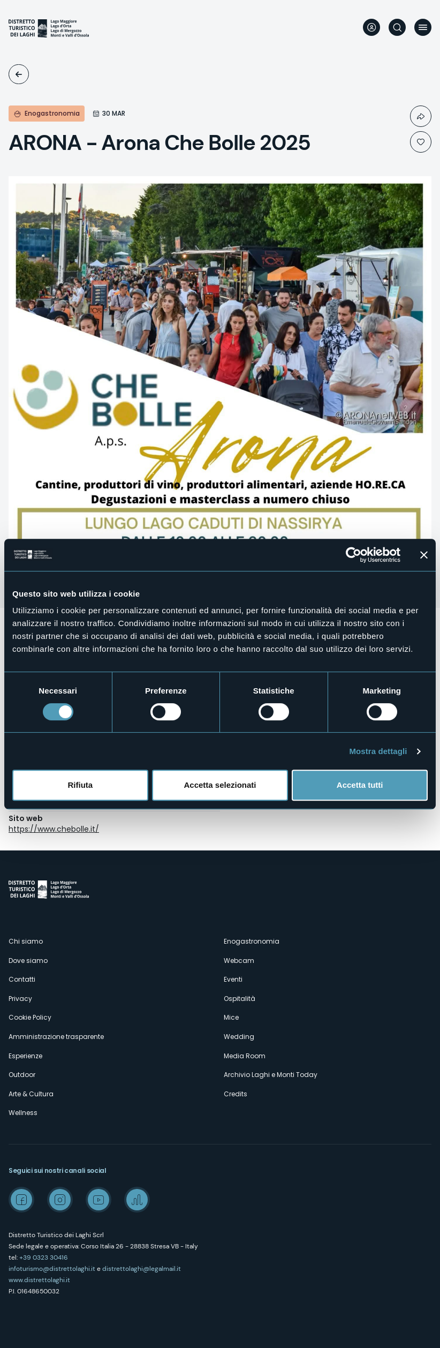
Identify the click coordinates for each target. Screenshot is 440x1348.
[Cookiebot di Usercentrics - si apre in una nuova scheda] (353, 555)
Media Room (244, 1055)
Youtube (98, 1200)
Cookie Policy (30, 1017)
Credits (235, 1093)
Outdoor (22, 1074)
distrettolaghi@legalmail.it (141, 1268)
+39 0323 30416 (43, 1257)
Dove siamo (28, 960)
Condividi (420, 116)
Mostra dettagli (378, 751)
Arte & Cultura (31, 1093)
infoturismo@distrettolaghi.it (52, 1268)
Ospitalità (239, 998)
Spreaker (137, 1200)
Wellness (23, 1112)
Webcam (239, 960)
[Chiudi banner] (424, 555)
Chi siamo (26, 941)
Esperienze (25, 1055)
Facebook (21, 1200)
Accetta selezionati (220, 784)
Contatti (22, 979)
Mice (231, 1017)
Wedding (239, 1036)
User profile (371, 27)
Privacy (20, 998)
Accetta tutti (360, 784)
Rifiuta (80, 784)
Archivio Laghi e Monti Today (270, 1074)
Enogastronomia (251, 941)
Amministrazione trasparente (56, 1036)
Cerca (397, 27)
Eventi (19, 74)
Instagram (60, 1200)
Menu (422, 27)
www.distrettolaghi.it (39, 1280)
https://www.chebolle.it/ (54, 829)
